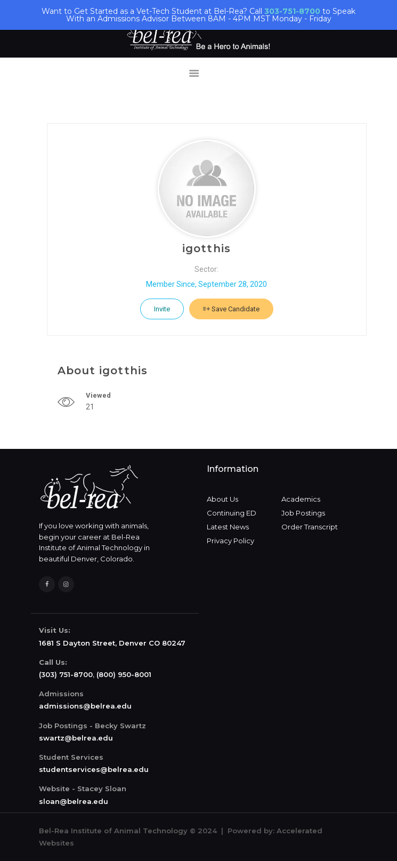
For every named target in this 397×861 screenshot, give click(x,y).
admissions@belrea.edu (85, 706)
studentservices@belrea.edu (94, 769)
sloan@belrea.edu (73, 801)
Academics (300, 499)
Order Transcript (309, 526)
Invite (162, 309)
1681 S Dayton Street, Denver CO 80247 (112, 643)
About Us (222, 499)
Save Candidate (231, 309)
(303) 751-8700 (66, 674)
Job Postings (303, 513)
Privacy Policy (230, 540)
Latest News (228, 526)
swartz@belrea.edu (76, 738)
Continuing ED (231, 513)
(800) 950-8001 (123, 674)
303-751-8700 (292, 11)
